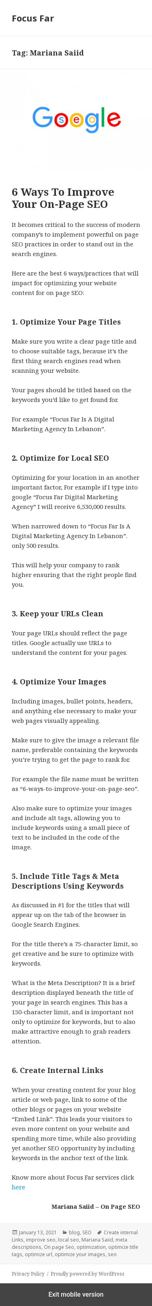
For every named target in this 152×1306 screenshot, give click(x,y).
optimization (91, 1247)
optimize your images (80, 1254)
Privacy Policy (28, 1273)
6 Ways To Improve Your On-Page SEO (63, 197)
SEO (87, 1232)
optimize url (38, 1254)
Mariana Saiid (97, 1239)
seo (112, 1254)
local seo (68, 1239)
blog (74, 1232)
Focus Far (33, 18)
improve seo (41, 1239)
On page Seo (59, 1247)
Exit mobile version (75, 1294)
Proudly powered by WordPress (87, 1273)
